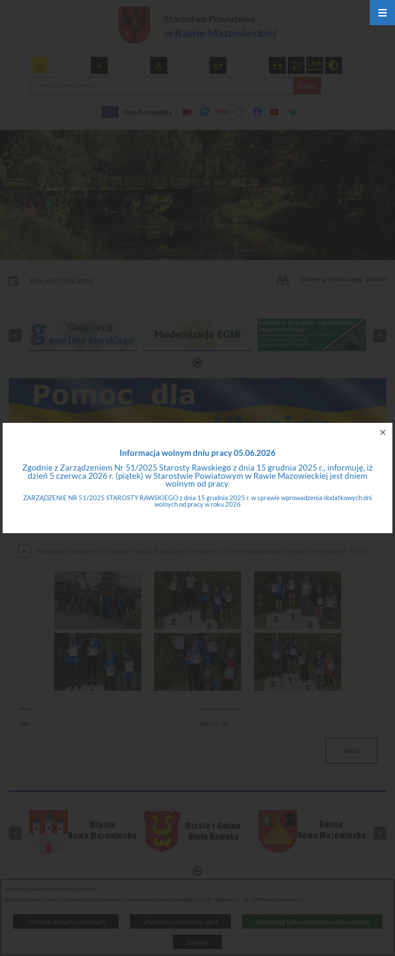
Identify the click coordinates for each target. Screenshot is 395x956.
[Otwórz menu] (382, 12)
